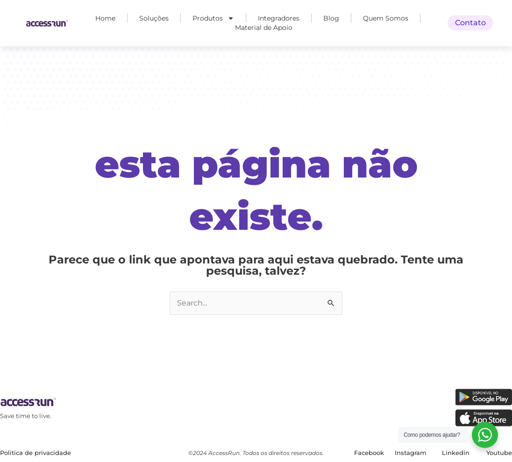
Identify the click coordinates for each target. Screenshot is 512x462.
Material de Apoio (263, 27)
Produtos (213, 18)
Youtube (499, 452)
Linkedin (455, 452)
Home (105, 18)
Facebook (369, 452)
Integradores (278, 18)
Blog (331, 18)
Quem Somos (385, 18)
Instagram (411, 452)
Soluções (154, 18)
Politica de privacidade (35, 452)
